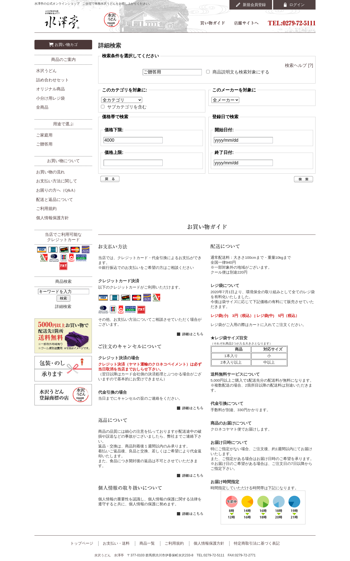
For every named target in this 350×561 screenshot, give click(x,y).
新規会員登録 (254, 5)
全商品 (42, 107)
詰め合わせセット (52, 80)
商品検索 (63, 281)
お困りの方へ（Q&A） (57, 190)
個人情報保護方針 (52, 218)
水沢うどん (46, 71)
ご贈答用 (44, 144)
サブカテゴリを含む (127, 106)
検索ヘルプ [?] (299, 65)
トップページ (81, 543)
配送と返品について (54, 199)
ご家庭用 (44, 135)
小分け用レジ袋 (50, 98)
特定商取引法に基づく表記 (257, 543)
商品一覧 (147, 543)
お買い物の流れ (50, 172)
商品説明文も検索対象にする (240, 71)
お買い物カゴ (66, 45)
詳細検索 (63, 306)
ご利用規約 (46, 208)
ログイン (297, 5)
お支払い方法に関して (56, 181)
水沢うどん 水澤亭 (109, 555)
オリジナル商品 (50, 89)
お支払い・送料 (116, 543)
